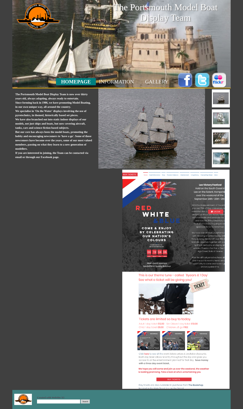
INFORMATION (116, 82)
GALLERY (157, 82)
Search (85, 401)
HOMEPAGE (76, 82)
